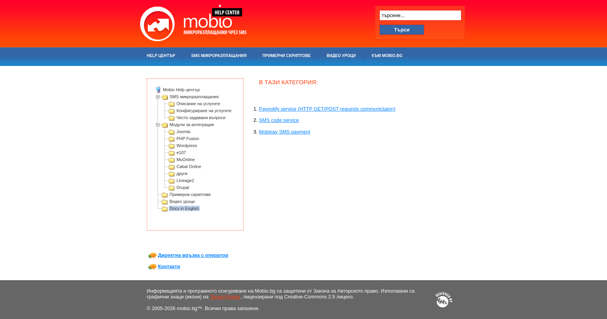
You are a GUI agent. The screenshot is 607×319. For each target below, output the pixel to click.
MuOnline (186, 159)
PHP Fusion (188, 138)
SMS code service (279, 120)
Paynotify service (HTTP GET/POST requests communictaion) (327, 109)
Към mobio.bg (387, 56)
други (182, 173)
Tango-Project (225, 297)
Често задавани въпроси (201, 117)
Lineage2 (185, 180)
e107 (181, 152)
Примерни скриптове (286, 56)
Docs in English (184, 208)
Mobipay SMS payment (284, 132)
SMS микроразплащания (219, 56)
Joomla (183, 131)
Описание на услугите (198, 103)
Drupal (183, 187)
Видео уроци (341, 56)
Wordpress (187, 145)
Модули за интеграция (192, 124)
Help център (161, 56)
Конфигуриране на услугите (204, 110)
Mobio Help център (181, 89)
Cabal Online (189, 166)
